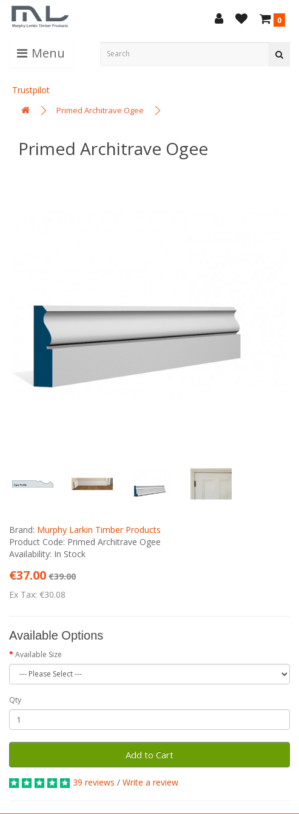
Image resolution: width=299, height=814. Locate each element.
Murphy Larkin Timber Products (99, 529)
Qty (15, 700)
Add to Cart (149, 755)
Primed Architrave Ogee (100, 110)
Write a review (150, 782)
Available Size (38, 654)
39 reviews (94, 782)
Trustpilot (31, 90)
